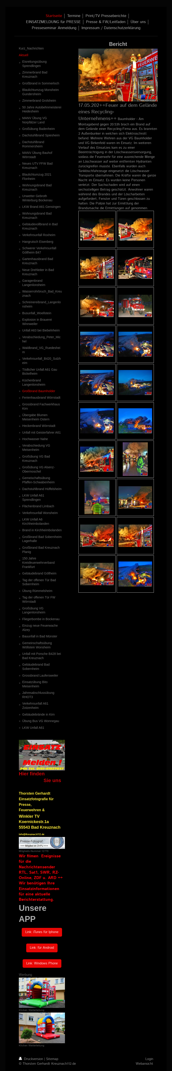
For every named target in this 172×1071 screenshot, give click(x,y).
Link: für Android (42, 947)
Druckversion (31, 1059)
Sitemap (52, 1059)
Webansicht (144, 1063)
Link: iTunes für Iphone (41, 932)
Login (149, 1059)
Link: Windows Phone (42, 963)
